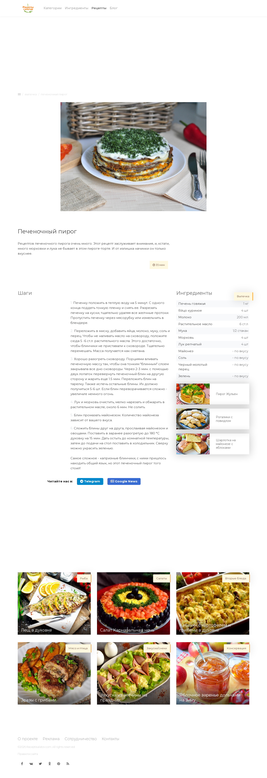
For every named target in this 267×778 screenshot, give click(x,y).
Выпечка (31, 94)
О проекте (28, 739)
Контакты (110, 739)
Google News (124, 481)
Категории (53, 8)
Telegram (90, 481)
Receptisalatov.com (38, 746)
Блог (114, 8)
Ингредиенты (76, 8)
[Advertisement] (133, 50)
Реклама (51, 739)
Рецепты (100, 8)
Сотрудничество (81, 739)
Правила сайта (28, 754)
